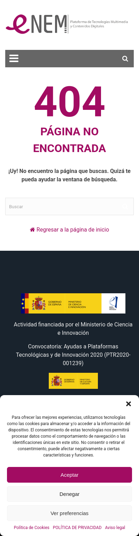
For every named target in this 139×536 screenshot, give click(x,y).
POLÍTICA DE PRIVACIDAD (77, 527)
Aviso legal (115, 527)
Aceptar (70, 475)
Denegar (70, 494)
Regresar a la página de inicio (73, 229)
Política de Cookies (31, 527)
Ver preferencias (69, 513)
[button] (128, 403)
